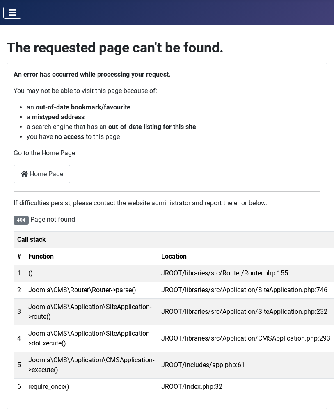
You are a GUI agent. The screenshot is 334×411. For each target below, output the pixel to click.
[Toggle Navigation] (12, 13)
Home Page (42, 174)
